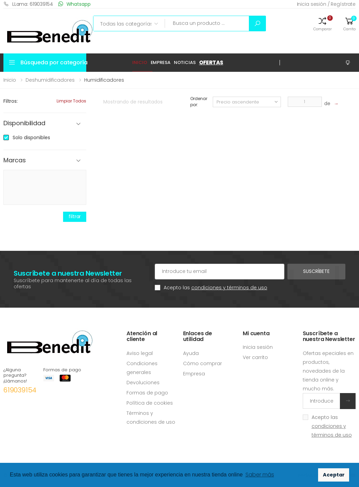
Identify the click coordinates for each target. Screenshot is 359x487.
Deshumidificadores (50, 80)
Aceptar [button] (334, 474)
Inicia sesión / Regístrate (326, 4)
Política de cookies (149, 403)
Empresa (160, 62)
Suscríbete (316, 271)
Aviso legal (139, 353)
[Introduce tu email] (322, 401)
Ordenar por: (198, 102)
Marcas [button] (14, 160)
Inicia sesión (258, 347)
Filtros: (10, 101)
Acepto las (215, 287)
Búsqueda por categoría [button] (53, 62)
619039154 (19, 390)
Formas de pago (147, 392)
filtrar (75, 216)
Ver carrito (255, 357)
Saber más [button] (259, 474)
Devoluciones (143, 382)
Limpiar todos (71, 101)
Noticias (185, 62)
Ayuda (191, 353)
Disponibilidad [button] (24, 123)
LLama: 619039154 (28, 4)
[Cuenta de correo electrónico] (219, 271)
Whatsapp (74, 4)
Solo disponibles (31, 137)
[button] (322, 23)
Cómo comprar (202, 363)
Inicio (139, 62)
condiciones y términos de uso (229, 287)
